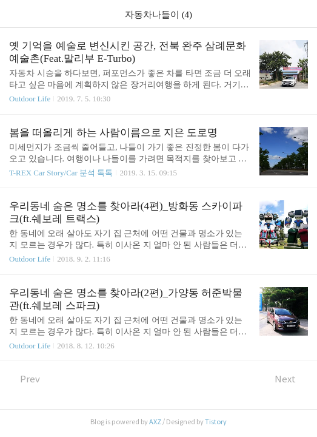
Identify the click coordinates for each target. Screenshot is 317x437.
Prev (24, 379)
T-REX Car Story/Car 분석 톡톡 (61, 172)
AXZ (155, 422)
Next (291, 379)
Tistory (216, 422)
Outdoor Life (29, 98)
